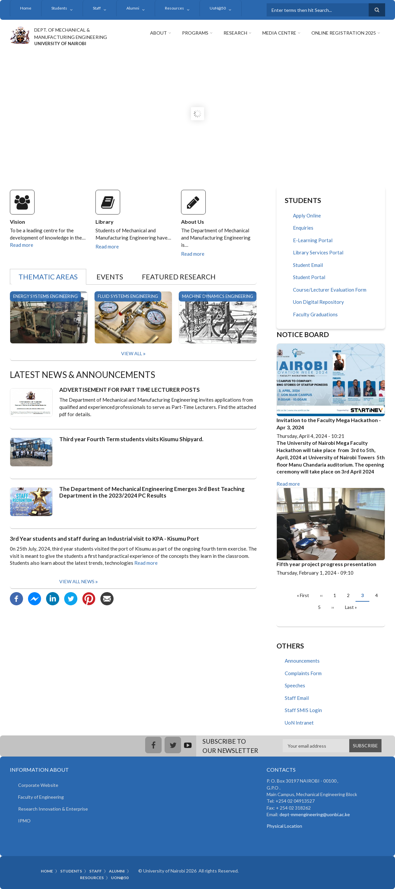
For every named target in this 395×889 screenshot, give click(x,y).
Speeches (295, 685)
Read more (21, 245)
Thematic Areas (48, 276)
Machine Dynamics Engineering (217, 296)
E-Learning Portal (312, 240)
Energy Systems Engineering (45, 296)
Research (235, 33)
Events (109, 276)
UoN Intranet (299, 723)
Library (104, 221)
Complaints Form (303, 673)
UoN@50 (218, 8)
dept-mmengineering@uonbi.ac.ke (314, 814)
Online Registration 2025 (343, 33)
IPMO (24, 820)
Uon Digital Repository (318, 302)
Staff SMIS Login (303, 710)
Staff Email (297, 698)
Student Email (308, 265)
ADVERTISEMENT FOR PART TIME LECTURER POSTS (129, 390)
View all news (76, 581)
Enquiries (303, 228)
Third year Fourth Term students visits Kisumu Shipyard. (131, 439)
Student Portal (309, 277)
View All (131, 353)
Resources (174, 8)
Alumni (132, 8)
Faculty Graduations (315, 314)
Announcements (302, 661)
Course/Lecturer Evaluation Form (329, 290)
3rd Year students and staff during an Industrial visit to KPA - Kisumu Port (104, 538)
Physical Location (284, 826)
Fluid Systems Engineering (128, 296)
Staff (97, 8)
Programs (195, 33)
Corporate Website (38, 785)
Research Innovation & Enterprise (53, 809)
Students (59, 8)
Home (25, 8)
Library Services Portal (318, 252)
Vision (17, 221)
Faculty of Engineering (41, 797)
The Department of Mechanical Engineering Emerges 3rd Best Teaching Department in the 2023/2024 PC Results (152, 492)
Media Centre (279, 33)
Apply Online (307, 215)
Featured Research (179, 276)
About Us (192, 221)
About (158, 33)
